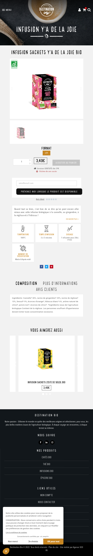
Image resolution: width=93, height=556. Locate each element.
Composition (26, 283)
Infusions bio (46, 471)
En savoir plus (71, 219)
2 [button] (46, 394)
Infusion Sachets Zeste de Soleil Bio (46, 382)
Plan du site (53, 547)
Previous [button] (14, 364)
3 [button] (50, 394)
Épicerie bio (46, 478)
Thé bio (46, 464)
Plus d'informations (60, 283)
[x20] (46, 153)
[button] (12, 89)
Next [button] (78, 364)
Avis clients (46, 290)
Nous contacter (46, 502)
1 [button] (43, 394)
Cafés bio (46, 457)
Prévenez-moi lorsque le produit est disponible (49, 191)
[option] (46, 364)
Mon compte (46, 495)
